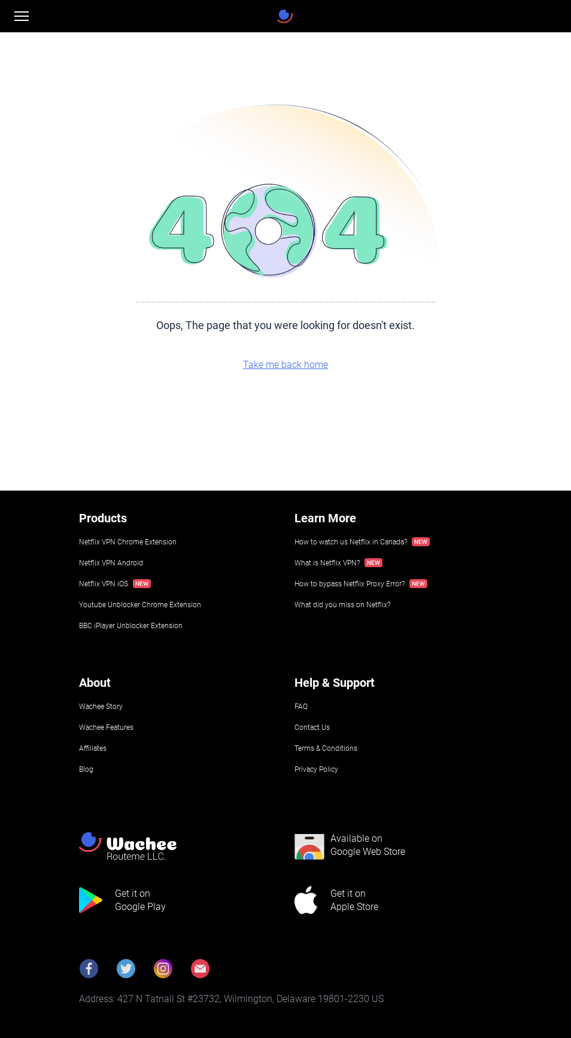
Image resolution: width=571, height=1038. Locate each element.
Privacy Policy (316, 769)
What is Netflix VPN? (327, 563)
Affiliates (93, 748)
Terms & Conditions (325, 748)
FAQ (301, 706)
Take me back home (285, 364)
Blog (86, 769)
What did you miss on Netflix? (342, 605)
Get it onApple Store (354, 900)
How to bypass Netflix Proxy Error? (349, 584)
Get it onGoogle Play (140, 900)
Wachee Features (106, 727)
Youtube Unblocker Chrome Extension (140, 605)
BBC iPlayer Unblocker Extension (131, 626)
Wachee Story (101, 706)
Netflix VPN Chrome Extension (128, 542)
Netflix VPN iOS (103, 584)
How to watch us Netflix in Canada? (350, 542)
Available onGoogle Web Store (367, 845)
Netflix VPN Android (111, 563)
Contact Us (312, 727)
